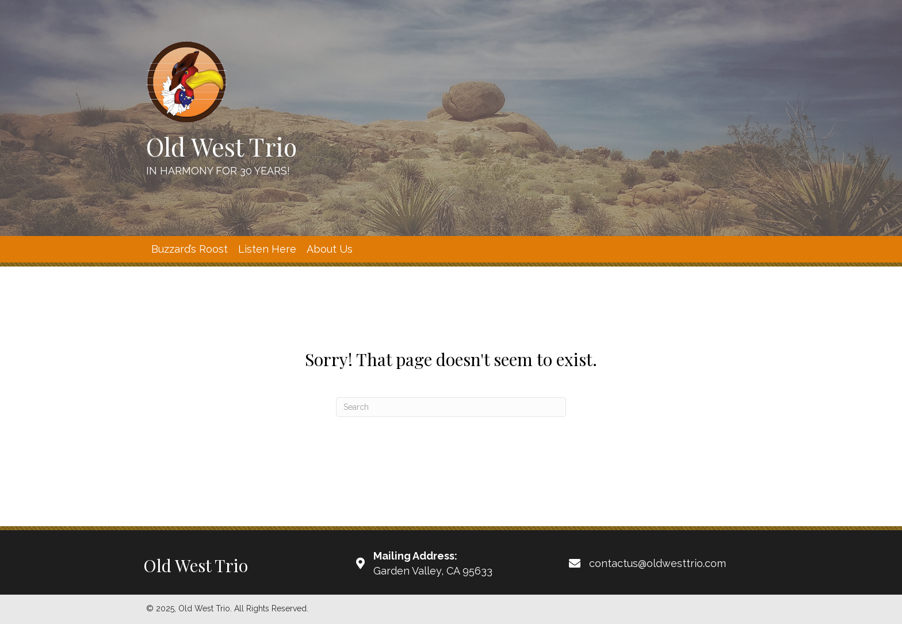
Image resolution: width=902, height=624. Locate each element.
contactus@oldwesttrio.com (657, 563)
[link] (189, 249)
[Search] (451, 407)
